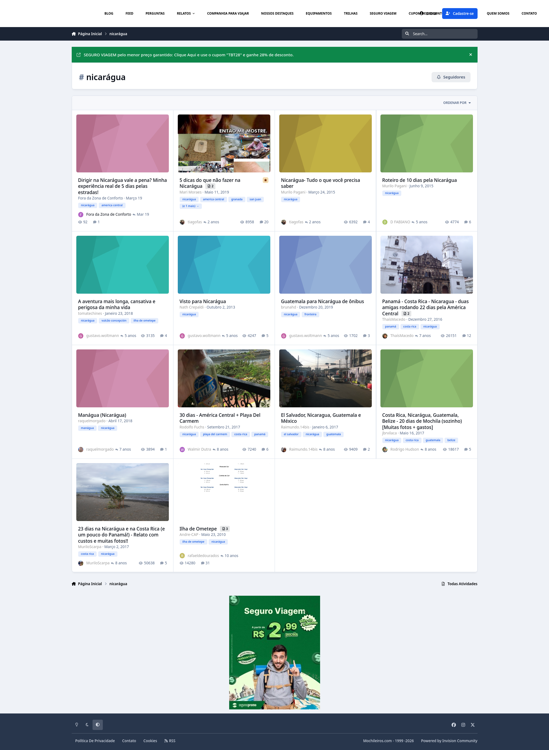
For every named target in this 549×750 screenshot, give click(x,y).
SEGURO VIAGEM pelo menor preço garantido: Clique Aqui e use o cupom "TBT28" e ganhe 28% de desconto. (185, 54)
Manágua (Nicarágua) (102, 415)
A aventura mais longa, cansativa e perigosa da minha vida (116, 304)
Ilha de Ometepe (198, 528)
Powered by (449, 740)
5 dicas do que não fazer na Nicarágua (209, 183)
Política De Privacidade (95, 740)
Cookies (150, 740)
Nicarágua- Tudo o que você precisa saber (320, 183)
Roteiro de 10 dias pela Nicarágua (419, 180)
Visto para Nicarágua (202, 301)
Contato (129, 740)
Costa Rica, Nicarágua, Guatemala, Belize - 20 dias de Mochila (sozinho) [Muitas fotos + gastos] (422, 421)
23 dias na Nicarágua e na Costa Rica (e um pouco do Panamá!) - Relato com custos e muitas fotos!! (121, 534)
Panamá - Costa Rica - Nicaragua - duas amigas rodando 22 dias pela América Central (425, 307)
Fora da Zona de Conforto (100, 198)
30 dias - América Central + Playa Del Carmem (219, 418)
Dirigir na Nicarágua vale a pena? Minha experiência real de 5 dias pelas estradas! (122, 186)
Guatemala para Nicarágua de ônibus (322, 301)
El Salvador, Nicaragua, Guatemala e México (321, 418)
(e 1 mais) (190, 206)
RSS (170, 740)
